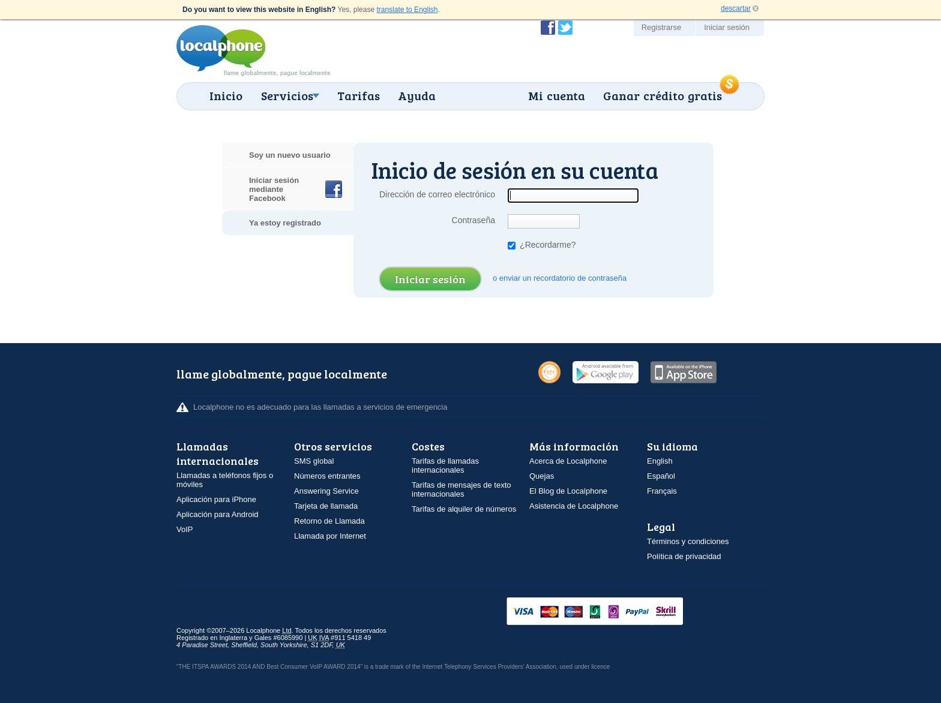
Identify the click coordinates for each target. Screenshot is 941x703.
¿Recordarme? (542, 245)
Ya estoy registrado (285, 222)
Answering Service (326, 490)
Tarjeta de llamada (326, 505)
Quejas (541, 475)
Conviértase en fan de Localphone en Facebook (548, 27)
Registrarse (661, 27)
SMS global (314, 460)
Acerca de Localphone (568, 460)
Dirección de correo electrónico (437, 194)
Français (662, 490)
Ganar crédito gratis (662, 95)
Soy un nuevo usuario (290, 155)
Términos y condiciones (688, 541)
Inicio (225, 95)
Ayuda (417, 95)
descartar (736, 8)
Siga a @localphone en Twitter (565, 27)
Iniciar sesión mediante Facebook (274, 189)
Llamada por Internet (330, 535)
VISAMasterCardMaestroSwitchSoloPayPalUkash (612, 612)
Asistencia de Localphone (573, 505)
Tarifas (358, 95)
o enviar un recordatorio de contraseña (560, 278)
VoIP (184, 529)
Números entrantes (327, 475)
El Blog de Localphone (568, 490)
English (660, 460)
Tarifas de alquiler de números (464, 508)
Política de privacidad (684, 556)
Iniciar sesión (727, 27)
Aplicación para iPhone (216, 499)
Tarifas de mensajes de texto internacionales (461, 489)
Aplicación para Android (217, 514)
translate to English (406, 9)
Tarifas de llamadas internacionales (445, 465)
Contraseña (473, 220)
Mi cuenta (556, 95)
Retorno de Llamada (329, 520)
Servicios (287, 95)
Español (661, 475)
